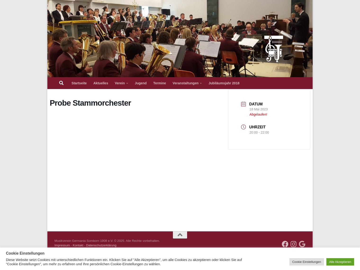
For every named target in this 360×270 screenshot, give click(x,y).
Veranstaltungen (186, 83)
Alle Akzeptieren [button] (340, 262)
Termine (159, 83)
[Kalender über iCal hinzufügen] (302, 244)
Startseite (79, 83)
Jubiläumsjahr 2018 (223, 83)
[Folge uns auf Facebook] (285, 244)
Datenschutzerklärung (101, 245)
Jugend (141, 83)
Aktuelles (100, 83)
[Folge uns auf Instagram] (293, 244)
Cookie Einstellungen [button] (306, 262)
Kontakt (78, 245)
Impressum (62, 245)
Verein (120, 83)
